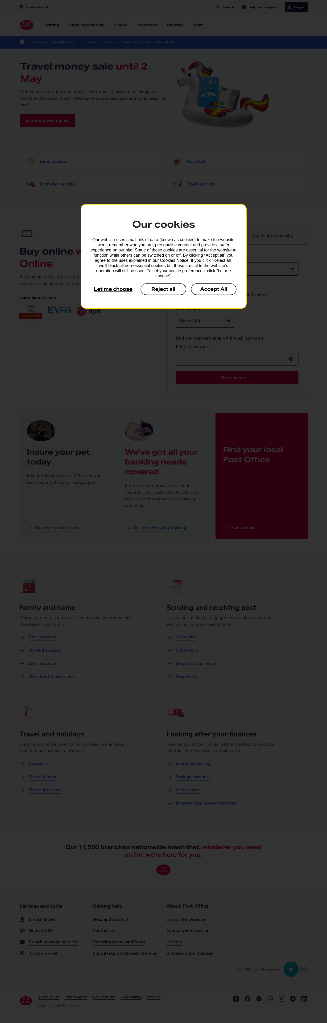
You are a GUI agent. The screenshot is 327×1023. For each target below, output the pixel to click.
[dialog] (163, 256)
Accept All (213, 289)
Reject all (163, 289)
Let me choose (113, 289)
